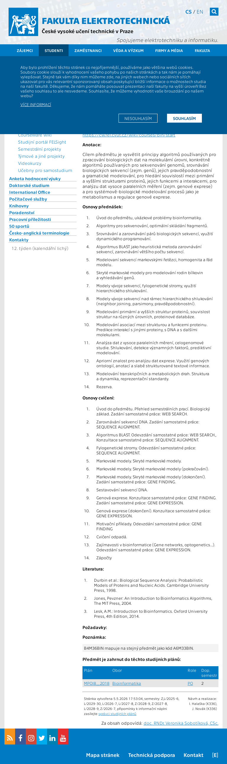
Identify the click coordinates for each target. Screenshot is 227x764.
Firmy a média (169, 50)
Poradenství (21, 212)
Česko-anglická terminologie (39, 232)
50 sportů (19, 226)
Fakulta (202, 50)
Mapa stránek (102, 755)
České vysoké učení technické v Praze (87, 31)
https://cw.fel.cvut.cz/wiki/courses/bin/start (128, 134)
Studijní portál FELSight (42, 141)
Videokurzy (29, 163)
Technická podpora (151, 755)
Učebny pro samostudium (45, 170)
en (200, 11)
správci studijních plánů (117, 713)
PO (190, 683)
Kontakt (193, 755)
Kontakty (18, 239)
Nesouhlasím (138, 118)
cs (188, 11)
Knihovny (19, 205)
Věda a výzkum (128, 50)
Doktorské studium (29, 185)
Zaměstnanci (88, 50)
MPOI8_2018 (96, 683)
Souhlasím (184, 118)
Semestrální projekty (39, 149)
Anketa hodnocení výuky (35, 178)
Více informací (35, 104)
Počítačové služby (28, 198)
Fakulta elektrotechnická (106, 20)
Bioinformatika (126, 683)
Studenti (54, 50)
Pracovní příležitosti (30, 219)
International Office (29, 192)
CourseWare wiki (35, 134)
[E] (215, 755)
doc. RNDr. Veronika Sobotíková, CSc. (181, 723)
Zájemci (25, 50)
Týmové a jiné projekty (41, 156)
